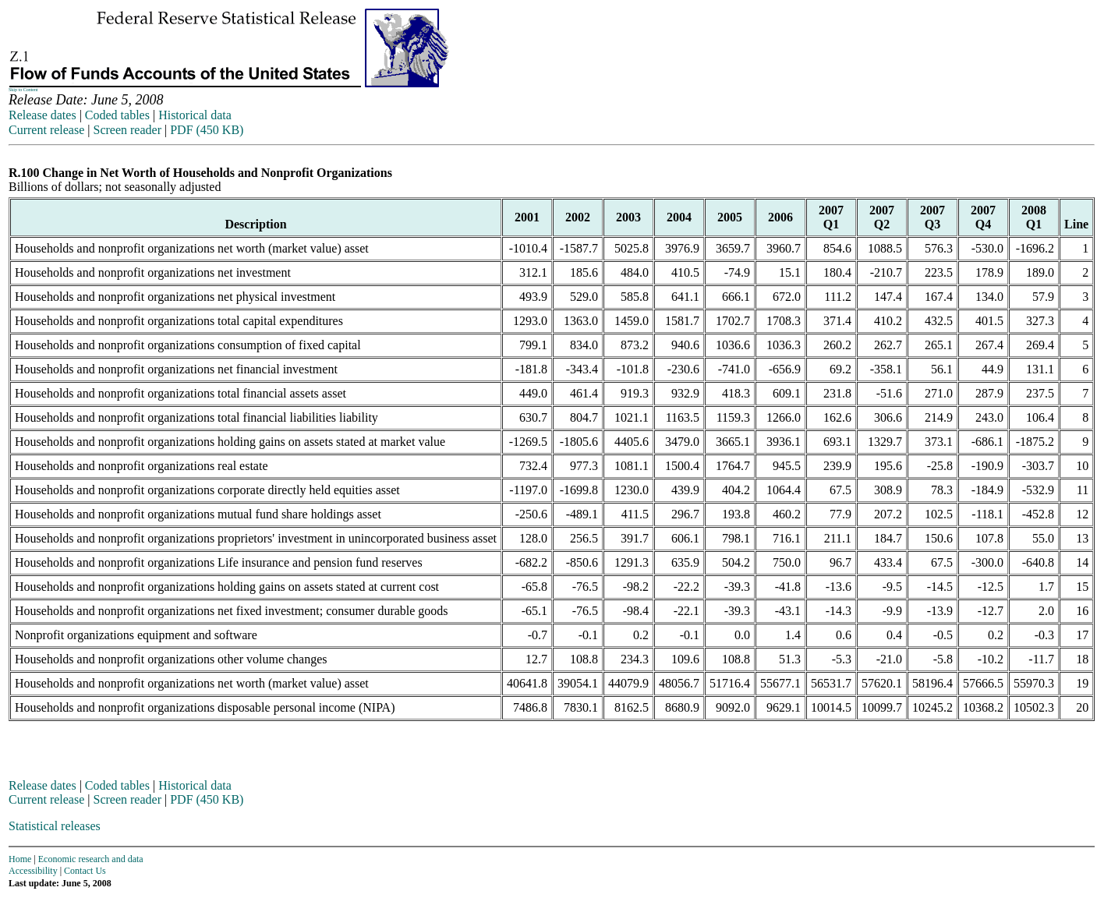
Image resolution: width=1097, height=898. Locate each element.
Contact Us (85, 870)
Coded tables (117, 115)
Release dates (42, 115)
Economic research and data (90, 859)
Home (20, 859)
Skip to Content (23, 89)
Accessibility (33, 870)
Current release (46, 129)
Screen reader (127, 129)
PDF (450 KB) (206, 129)
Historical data (195, 115)
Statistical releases (55, 826)
